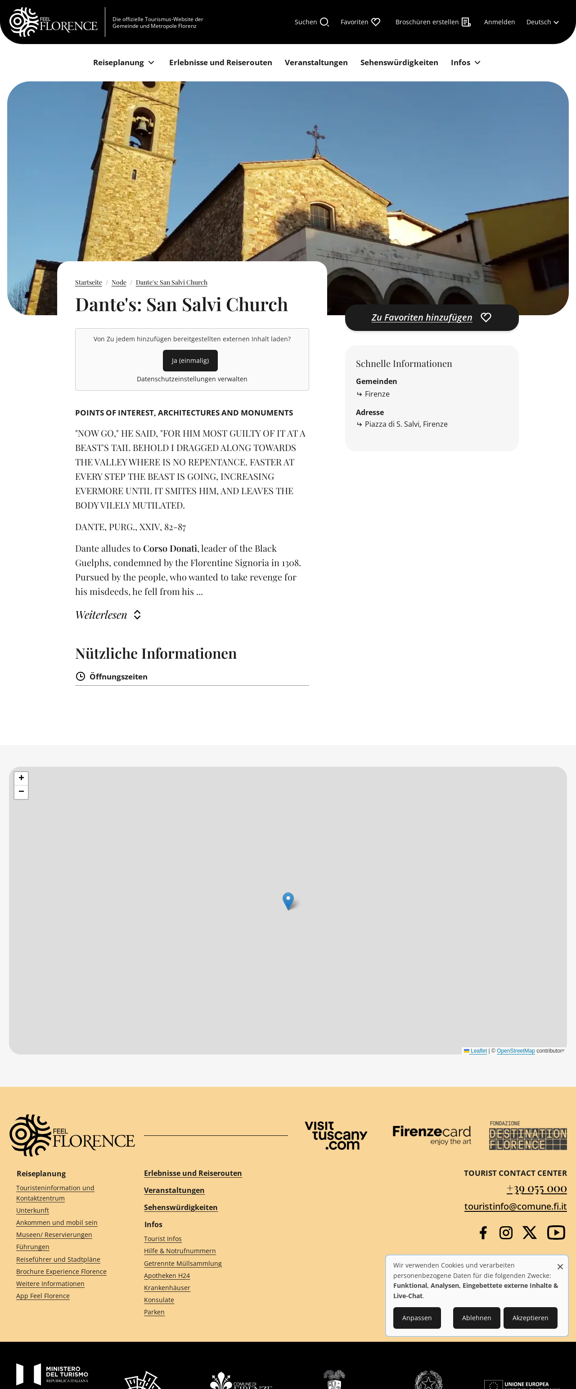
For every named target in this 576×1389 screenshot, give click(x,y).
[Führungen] (64, 1247)
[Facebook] (483, 1233)
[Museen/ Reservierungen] (64, 1235)
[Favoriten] (360, 22)
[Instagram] (506, 1233)
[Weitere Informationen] (64, 1284)
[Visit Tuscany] (336, 1135)
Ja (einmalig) (190, 360)
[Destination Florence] (528, 1135)
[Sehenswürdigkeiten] (399, 62)
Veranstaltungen (174, 1190)
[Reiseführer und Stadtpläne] (64, 1259)
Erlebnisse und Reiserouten (193, 1173)
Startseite (88, 282)
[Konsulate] (208, 1300)
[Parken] (208, 1312)
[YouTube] (556, 1232)
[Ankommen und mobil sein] (64, 1223)
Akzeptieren (531, 1317)
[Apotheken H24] (208, 1275)
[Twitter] (529, 1232)
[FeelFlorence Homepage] (57, 22)
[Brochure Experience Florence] (64, 1271)
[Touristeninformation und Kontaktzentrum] (64, 1193)
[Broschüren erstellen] (433, 22)
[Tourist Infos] (208, 1239)
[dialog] (477, 1295)
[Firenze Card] (432, 1135)
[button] (21, 779)
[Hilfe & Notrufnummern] (208, 1251)
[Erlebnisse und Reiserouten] (221, 62)
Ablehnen (476, 1317)
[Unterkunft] (64, 1211)
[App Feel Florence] (64, 1296)
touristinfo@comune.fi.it (515, 1206)
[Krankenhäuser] (208, 1288)
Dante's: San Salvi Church (171, 282)
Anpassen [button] (417, 1317)
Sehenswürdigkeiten (181, 1207)
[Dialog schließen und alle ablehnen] (560, 1262)
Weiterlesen (101, 614)
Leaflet (475, 1051)
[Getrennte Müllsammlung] (208, 1263)
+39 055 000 (537, 1187)
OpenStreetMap (516, 1051)
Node (119, 282)
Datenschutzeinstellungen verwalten (192, 379)
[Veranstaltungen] (316, 62)
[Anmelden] (500, 22)
